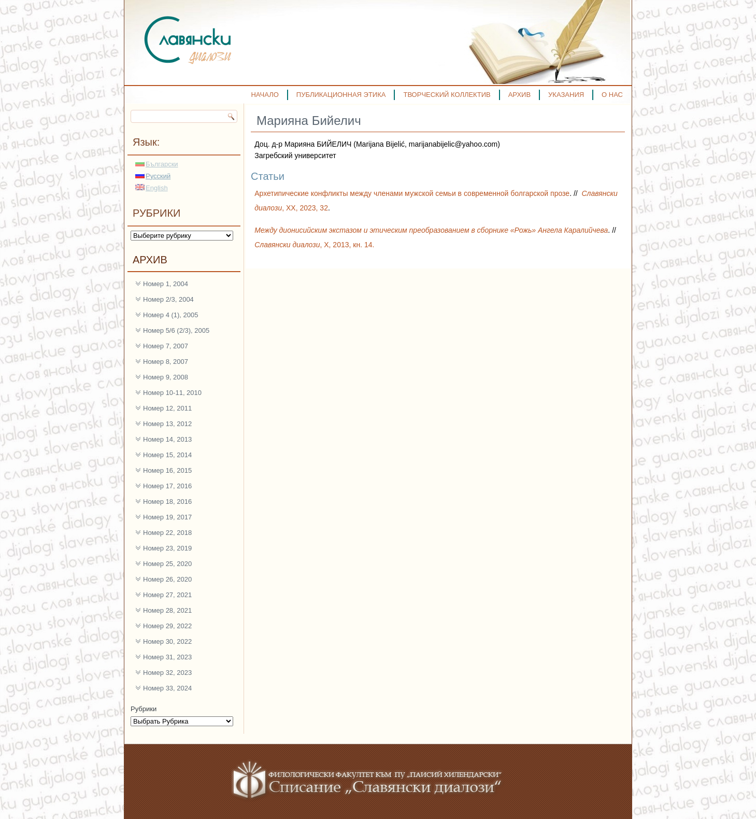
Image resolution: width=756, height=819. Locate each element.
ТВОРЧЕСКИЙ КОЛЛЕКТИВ (446, 94)
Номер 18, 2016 (167, 501)
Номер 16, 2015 (167, 470)
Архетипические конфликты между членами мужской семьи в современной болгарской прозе (411, 193)
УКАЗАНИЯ (566, 94)
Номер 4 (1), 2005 (170, 315)
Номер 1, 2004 (165, 284)
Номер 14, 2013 (167, 439)
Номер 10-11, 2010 (172, 393)
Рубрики (143, 709)
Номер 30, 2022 (167, 641)
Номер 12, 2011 (167, 408)
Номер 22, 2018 (167, 532)
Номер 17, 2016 (167, 486)
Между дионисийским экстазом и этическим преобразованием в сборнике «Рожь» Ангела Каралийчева (431, 230)
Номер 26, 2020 (167, 579)
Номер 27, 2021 (167, 595)
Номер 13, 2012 (167, 424)
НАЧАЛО (264, 94)
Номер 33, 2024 (167, 688)
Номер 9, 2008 (165, 377)
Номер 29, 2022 (167, 626)
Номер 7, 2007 (165, 346)
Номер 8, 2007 (165, 361)
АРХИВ (519, 94)
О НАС (612, 94)
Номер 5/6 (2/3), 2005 (176, 330)
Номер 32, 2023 (167, 672)
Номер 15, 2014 (167, 455)
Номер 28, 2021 (167, 610)
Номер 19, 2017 (167, 517)
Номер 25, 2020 (167, 564)
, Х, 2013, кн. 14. (314, 245)
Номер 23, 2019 (167, 548)
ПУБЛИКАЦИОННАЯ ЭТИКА (341, 94)
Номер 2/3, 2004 (168, 299)
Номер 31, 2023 (167, 657)
